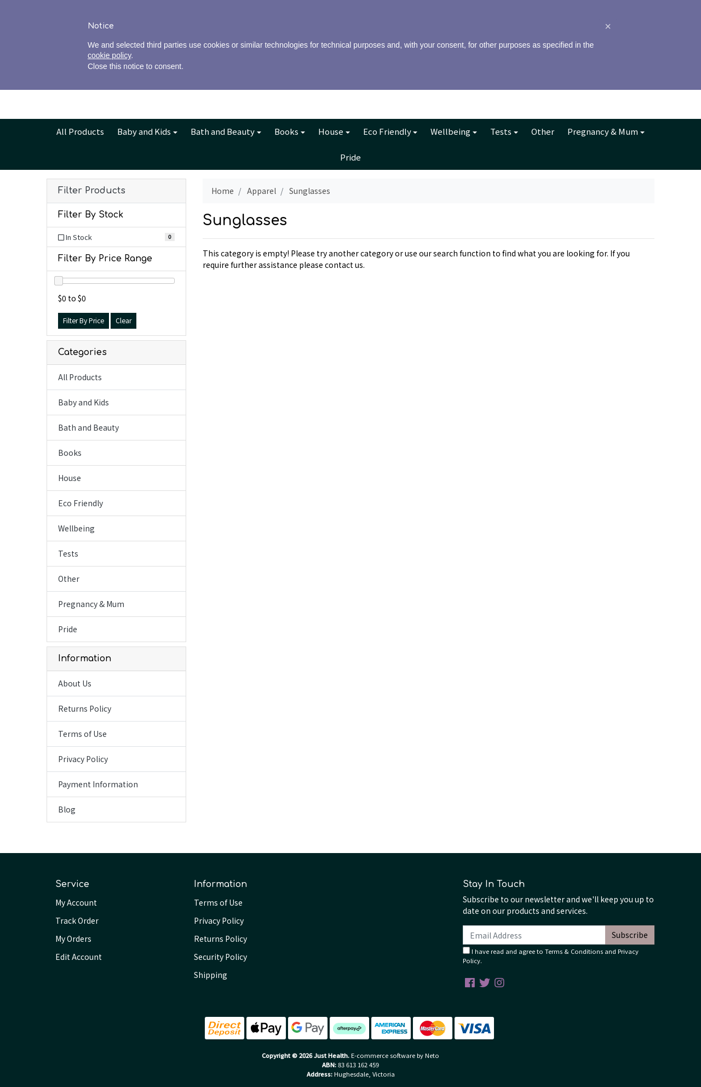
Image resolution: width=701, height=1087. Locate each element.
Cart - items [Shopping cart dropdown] (608, 69)
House (330, 131)
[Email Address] (534, 935)
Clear (123, 320)
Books (286, 131)
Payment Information (98, 784)
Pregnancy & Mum (602, 131)
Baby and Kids (144, 131)
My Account (76, 902)
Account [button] (534, 69)
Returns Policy (84, 708)
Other (542, 131)
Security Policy (220, 956)
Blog (362, 9)
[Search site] (58, 68)
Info (336, 9)
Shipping (210, 974)
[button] (608, 1023)
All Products (80, 131)
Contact (395, 9)
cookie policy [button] (109, 1053)
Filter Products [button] (91, 191)
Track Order (77, 920)
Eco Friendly (387, 131)
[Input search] (126, 68)
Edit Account (78, 956)
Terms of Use (82, 733)
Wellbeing (450, 131)
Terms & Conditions (574, 951)
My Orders (73, 938)
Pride (350, 157)
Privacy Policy (83, 758)
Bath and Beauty (223, 131)
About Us (307, 9)
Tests (501, 131)
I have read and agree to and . (551, 956)
